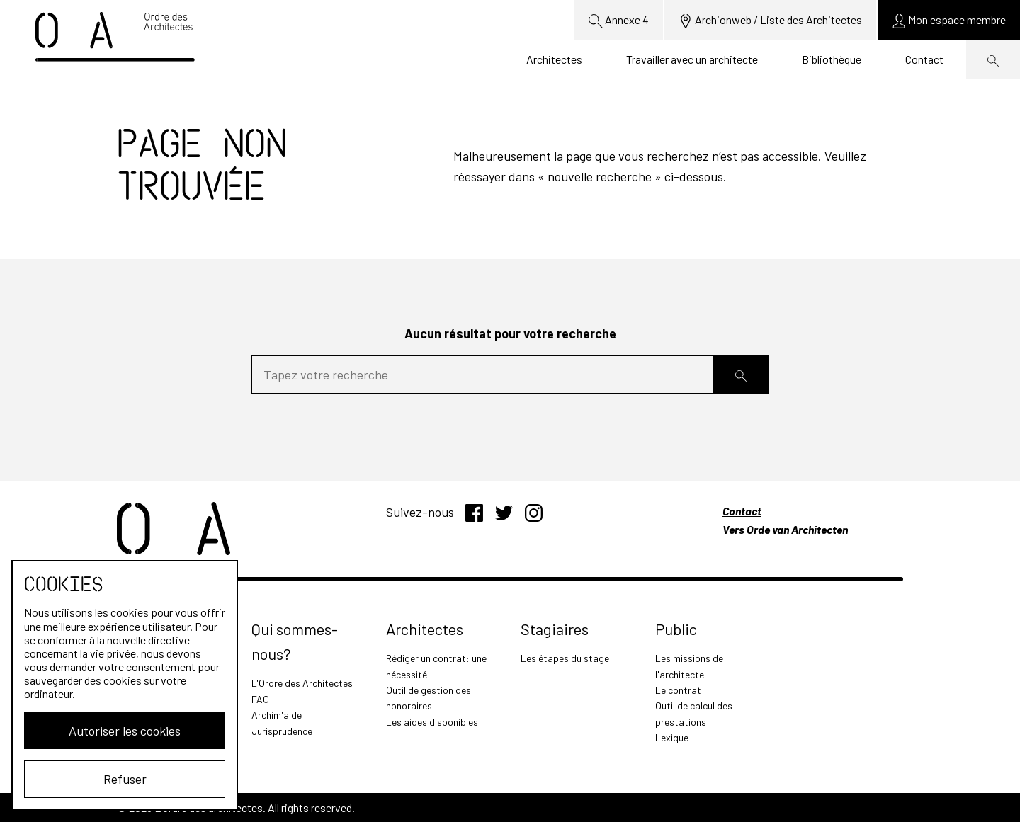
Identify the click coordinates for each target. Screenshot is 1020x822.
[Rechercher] (741, 374)
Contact (924, 59)
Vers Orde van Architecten (785, 529)
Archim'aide (276, 715)
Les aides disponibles (432, 722)
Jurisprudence (281, 731)
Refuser (125, 779)
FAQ (260, 699)
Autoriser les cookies (125, 730)
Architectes (554, 59)
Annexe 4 (619, 20)
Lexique (671, 737)
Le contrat (678, 690)
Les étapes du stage (565, 658)
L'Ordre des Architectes (302, 683)
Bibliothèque (831, 59)
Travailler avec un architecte (692, 59)
